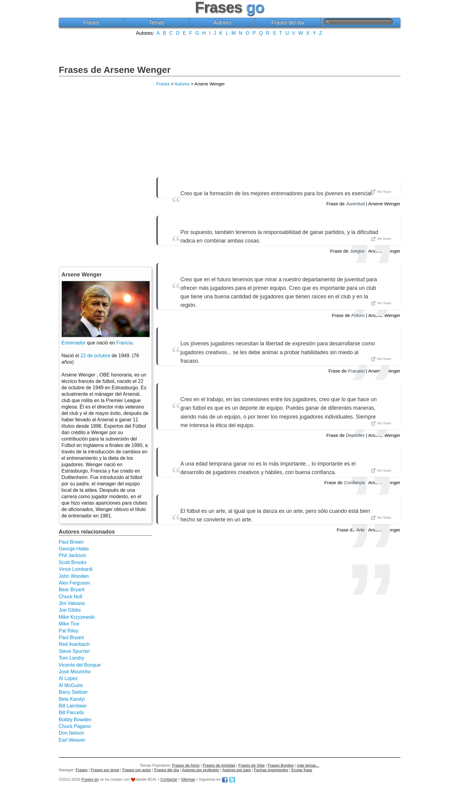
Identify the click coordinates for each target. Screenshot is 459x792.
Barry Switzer (73, 692)
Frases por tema (105, 770)
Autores (222, 23)
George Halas (74, 548)
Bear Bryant (71, 589)
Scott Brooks (73, 562)
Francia (124, 342)
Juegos (357, 251)
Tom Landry (71, 658)
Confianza (354, 482)
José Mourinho (75, 671)
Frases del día (287, 23)
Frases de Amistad (219, 765)
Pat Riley (68, 630)
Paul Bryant (71, 637)
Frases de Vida (251, 765)
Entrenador (74, 342)
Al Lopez (68, 678)
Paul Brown (71, 542)
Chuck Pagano (75, 726)
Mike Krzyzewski (77, 617)
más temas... (308, 765)
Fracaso (356, 370)
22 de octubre (95, 355)
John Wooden (74, 576)
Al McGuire (71, 685)
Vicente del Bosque (80, 665)
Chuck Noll (70, 596)
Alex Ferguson (74, 582)
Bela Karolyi (72, 699)
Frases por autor (136, 770)
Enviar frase (302, 770)
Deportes (355, 435)
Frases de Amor (185, 765)
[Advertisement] (229, 49)
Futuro (358, 315)
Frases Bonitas (281, 765)
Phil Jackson (72, 555)
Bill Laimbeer (73, 705)
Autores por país (236, 770)
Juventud (355, 203)
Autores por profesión (200, 770)
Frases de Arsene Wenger (115, 70)
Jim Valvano (72, 603)
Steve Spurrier (74, 651)
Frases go (90, 779)
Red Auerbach (74, 644)
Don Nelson (71, 733)
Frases (91, 23)
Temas (156, 23)
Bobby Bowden (75, 719)
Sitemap (188, 779)
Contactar (168, 779)
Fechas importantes (271, 770)
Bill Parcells (71, 712)
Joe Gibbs (70, 610)
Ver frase (381, 191)
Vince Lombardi (76, 569)
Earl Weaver (72, 740)
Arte (360, 529)
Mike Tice (69, 623)
